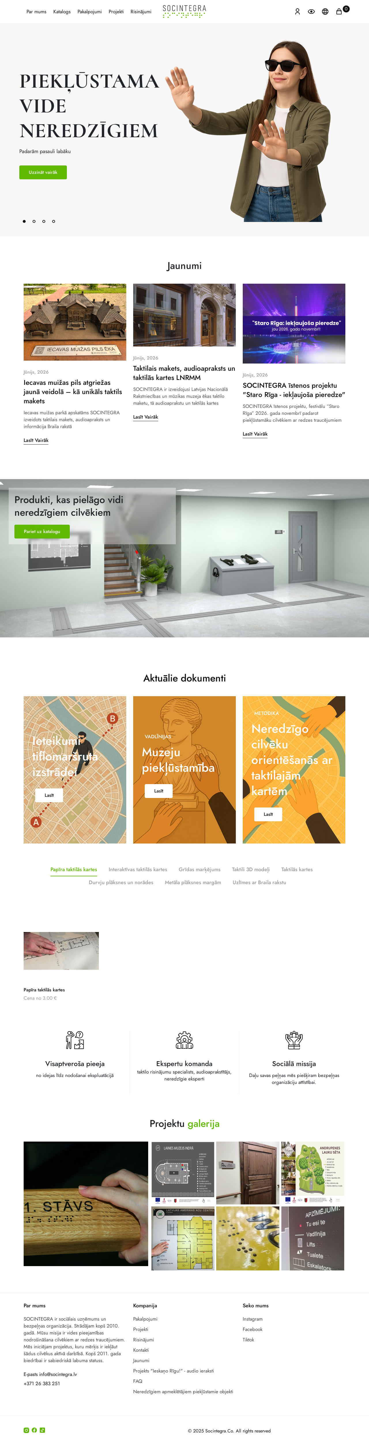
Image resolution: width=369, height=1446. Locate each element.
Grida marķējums (147, 593)
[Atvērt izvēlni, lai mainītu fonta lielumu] (312, 11)
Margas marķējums (129, 526)
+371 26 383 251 (42, 1383)
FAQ (137, 1381)
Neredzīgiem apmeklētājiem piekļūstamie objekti (183, 1391)
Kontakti (141, 1350)
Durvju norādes (281, 522)
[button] (24, 221)
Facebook (252, 1329)
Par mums (36, 11)
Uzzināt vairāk (43, 172)
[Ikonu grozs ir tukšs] (339, 11)
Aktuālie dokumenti (184, 656)
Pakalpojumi (90, 11)
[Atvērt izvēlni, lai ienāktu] (297, 11)
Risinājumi (141, 11)
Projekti (116, 11)
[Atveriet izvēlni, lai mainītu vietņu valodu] (326, 11)
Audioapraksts (198, 553)
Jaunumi (141, 1360)
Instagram (253, 1318)
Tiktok (248, 1339)
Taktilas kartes (36, 533)
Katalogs (62, 11)
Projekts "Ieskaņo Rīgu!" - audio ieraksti (173, 1370)
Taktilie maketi (231, 533)
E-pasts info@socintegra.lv (50, 1374)
